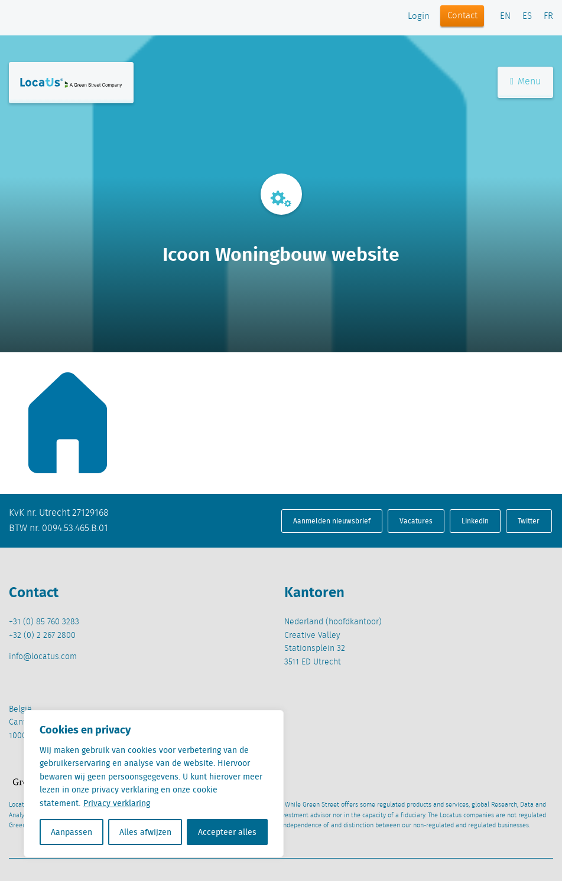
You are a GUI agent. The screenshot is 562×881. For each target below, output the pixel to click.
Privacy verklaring (116, 803)
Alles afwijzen (145, 832)
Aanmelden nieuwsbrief (332, 521)
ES (527, 16)
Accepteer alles (227, 832)
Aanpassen (71, 832)
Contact (462, 16)
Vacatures (416, 521)
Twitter (529, 521)
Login (419, 16)
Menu (525, 81)
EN (505, 16)
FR (548, 16)
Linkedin (475, 521)
